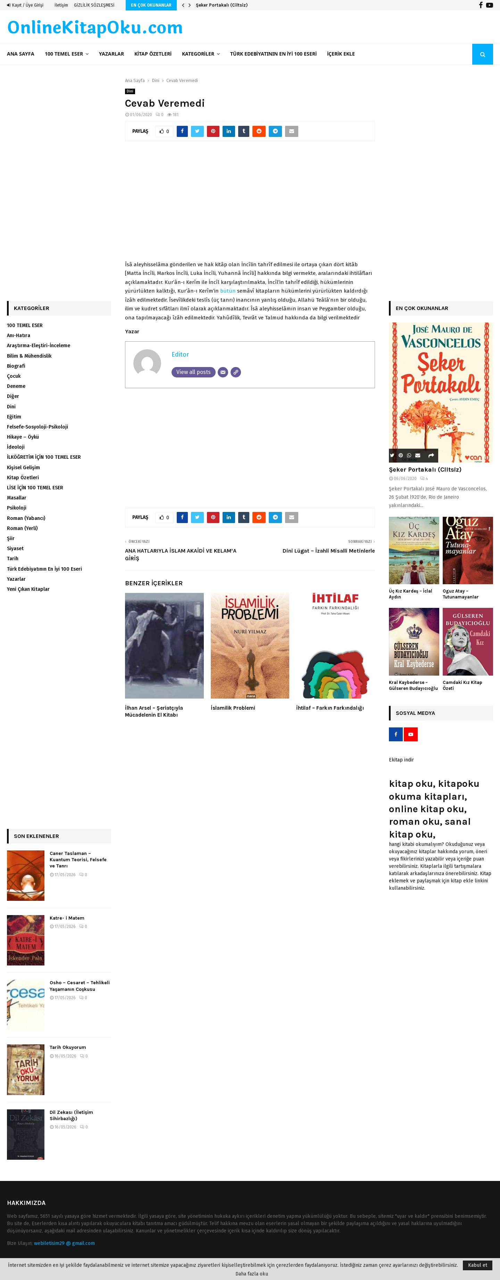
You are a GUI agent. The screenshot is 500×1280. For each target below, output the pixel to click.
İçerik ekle (341, 54)
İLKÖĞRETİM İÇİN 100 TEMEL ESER (44, 457)
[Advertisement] (250, 204)
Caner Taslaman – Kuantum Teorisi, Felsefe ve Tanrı (78, 859)
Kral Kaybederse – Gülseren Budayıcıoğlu (413, 685)
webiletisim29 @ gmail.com (64, 1243)
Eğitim (14, 417)
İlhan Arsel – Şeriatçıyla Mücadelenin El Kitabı (154, 711)
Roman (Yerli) (22, 528)
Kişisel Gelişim (23, 468)
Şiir (11, 538)
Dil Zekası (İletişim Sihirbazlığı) (71, 1115)
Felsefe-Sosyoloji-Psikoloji (37, 427)
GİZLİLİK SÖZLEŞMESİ (94, 5)
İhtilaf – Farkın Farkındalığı (330, 708)
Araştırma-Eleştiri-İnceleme (38, 346)
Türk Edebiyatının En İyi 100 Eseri (273, 54)
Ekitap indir (401, 760)
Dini (130, 91)
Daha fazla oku (251, 1274)
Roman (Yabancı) (26, 518)
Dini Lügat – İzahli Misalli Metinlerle (329, 550)
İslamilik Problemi (233, 708)
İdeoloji (16, 447)
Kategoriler (198, 54)
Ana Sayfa (20, 54)
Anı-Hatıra (18, 336)
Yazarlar (111, 54)
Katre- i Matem (67, 918)
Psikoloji (16, 508)
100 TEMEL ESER (64, 54)
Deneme (16, 386)
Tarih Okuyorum (68, 1047)
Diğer (13, 396)
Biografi (16, 366)
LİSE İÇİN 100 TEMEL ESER (35, 488)
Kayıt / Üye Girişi (25, 5)
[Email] (223, 372)
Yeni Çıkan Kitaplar (28, 589)
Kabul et (477, 1265)
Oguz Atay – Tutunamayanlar (461, 594)
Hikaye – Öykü (23, 437)
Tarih (12, 559)
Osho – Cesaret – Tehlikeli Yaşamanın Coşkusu (80, 986)
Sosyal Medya (415, 713)
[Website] (236, 372)
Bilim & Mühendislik (29, 356)
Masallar (16, 498)
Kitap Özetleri (153, 54)
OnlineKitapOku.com (95, 28)
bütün (228, 291)
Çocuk (13, 376)
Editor (180, 354)
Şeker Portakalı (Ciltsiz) (222, 5)
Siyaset (15, 549)
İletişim (61, 5)
